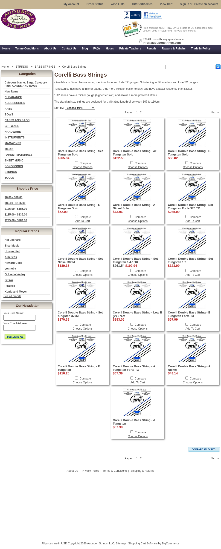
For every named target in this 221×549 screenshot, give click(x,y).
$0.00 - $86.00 (13, 197)
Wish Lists (118, 4)
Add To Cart (82, 221)
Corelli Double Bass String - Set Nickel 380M (80, 260)
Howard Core (13, 262)
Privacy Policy (90, 470)
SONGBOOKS (14, 166)
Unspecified (12, 251)
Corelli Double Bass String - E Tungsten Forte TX (189, 314)
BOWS (9, 114)
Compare (85, 163)
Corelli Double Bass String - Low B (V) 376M (137, 314)
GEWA (9, 280)
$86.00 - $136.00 (15, 203)
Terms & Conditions (115, 470)
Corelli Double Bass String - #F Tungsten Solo (135, 152)
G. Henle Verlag (15, 274)
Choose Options (83, 167)
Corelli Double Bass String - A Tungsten (134, 421)
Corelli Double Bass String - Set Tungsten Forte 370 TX (190, 206)
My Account (71, 4)
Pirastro (10, 285)
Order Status (95, 4)
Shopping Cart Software (142, 543)
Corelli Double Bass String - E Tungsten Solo (79, 206)
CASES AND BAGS (17, 120)
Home (5, 66)
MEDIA (9, 149)
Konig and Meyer (16, 291)
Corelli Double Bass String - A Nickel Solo (134, 206)
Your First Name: (13, 313)
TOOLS (9, 177)
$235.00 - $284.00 (16, 220)
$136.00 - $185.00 (16, 208)
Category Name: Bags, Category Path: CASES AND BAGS (26, 84)
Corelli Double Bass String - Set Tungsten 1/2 (190, 260)
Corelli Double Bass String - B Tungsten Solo (189, 152)
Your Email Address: (15, 323)
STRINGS (11, 172)
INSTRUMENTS (15, 137)
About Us (72, 470)
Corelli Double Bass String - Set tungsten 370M (80, 314)
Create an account (206, 4)
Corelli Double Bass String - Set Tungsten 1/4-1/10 (135, 260)
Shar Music (12, 245)
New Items (11, 91)
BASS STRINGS (45, 66)
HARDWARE (13, 131)
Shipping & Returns (142, 470)
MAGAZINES (13, 143)
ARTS (8, 108)
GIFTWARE (12, 126)
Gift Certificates (142, 4)
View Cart (166, 4)
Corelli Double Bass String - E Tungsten (79, 368)
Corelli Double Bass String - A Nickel (189, 368)
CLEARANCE (13, 97)
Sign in (184, 4)
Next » (215, 112)
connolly (10, 268)
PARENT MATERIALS (18, 154)
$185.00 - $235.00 (16, 214)
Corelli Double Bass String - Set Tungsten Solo (80, 152)
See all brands (12, 296)
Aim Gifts (11, 257)
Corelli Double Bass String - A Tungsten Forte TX (134, 368)
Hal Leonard (12, 239)
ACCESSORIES (15, 103)
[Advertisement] (110, 506)
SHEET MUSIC (14, 160)
